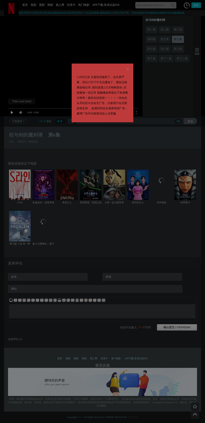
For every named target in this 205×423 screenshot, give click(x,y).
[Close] (127, 69)
